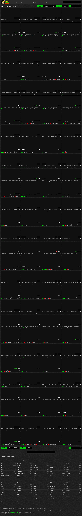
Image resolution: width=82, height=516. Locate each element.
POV (74, 386)
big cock (32, 123)
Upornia (43, 50)
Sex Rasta (5, 2)
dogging (58, 240)
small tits (30, 21)
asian (14, 444)
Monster (51, 465)
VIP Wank (55, 2)
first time (14, 313)
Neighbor (51, 469)
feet (26, 225)
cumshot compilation (12, 269)
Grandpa (35, 458)
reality (26, 35)
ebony (34, 21)
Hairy (35, 463)
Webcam (67, 496)
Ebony (18, 475)
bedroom (48, 123)
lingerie (71, 181)
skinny (50, 79)
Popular (40, 6)
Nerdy (51, 471)
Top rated (35, 2)
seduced (30, 181)
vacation (9, 35)
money (75, 181)
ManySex (2, 400)
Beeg (42, 254)
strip (68, 444)
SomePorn (63, 21)
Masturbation (36, 500)
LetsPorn (63, 254)
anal (79, 50)
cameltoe (35, 50)
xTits (22, 152)
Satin (67, 458)
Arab (2, 467)
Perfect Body (52, 486)
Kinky (35, 484)
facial (46, 444)
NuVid (43, 342)
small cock (58, 79)
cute (5, 196)
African (2, 461)
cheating (12, 196)
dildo (9, 21)
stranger (67, 371)
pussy (46, 21)
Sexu (42, 79)
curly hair (6, 254)
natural (74, 123)
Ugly (67, 486)
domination (47, 94)
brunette (27, 167)
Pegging (51, 484)
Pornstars (48, 2)
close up (12, 21)
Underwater (68, 490)
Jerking (35, 482)
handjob (56, 123)
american (55, 94)
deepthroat (27, 444)
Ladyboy (35, 490)
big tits (25, 152)
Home (18, 2)
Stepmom (68, 473)
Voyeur (67, 494)
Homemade (36, 467)
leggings (73, 21)
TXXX (22, 21)
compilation (78, 21)
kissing (67, 123)
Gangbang (19, 490)
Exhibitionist (19, 479)
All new (23, 2)
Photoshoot (52, 488)
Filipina (18, 480)
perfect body (68, 79)
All (59, 6)
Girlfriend (19, 498)
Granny (35, 460)
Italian (35, 473)
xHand (43, 21)
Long (65, 6)
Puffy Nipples (52, 498)
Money (51, 463)
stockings (46, 79)
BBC (36, 254)
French (18, 484)
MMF (51, 460)
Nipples (51, 473)
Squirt (67, 471)
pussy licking (68, 35)
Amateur (3, 463)
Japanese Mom (37, 477)
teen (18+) (57, 35)
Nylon (51, 475)
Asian (2, 469)
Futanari (19, 488)
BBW (2, 473)
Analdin (2, 35)
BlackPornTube (44, 269)
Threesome (68, 484)
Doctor (18, 469)
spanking (70, 225)
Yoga (67, 501)
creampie (31, 50)
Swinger (67, 477)
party (10, 167)
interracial (38, 21)
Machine (35, 496)
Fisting (18, 482)
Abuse (20, 513)
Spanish (67, 469)
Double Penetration (21, 473)
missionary (68, 21)
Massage (35, 498)
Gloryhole (19, 500)
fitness (5, 181)
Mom (51, 461)
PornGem (43, 167)
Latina (35, 492)
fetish (67, 225)
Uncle (67, 488)
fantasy (26, 21)
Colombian (3, 496)
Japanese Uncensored (38, 479)
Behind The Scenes (5, 475)
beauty (49, 35)
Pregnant (51, 496)
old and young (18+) (15, 342)
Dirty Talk (19, 467)
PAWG (51, 482)
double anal (67, 50)
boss (5, 108)
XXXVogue (23, 196)
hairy (6, 21)
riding (47, 181)
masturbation (53, 21)
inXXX (22, 342)
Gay (18, 492)
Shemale (67, 461)
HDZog (22, 108)
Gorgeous (19, 501)
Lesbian (35, 494)
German (18, 494)
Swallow (67, 475)
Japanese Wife (37, 480)
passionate (47, 298)
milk (6, 342)
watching (46, 327)
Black (2, 479)
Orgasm (51, 479)
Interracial (36, 471)
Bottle (2, 484)
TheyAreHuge (64, 269)
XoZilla (43, 108)
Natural (51, 467)
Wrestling (68, 500)
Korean (35, 488)
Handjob (35, 465)
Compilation (3, 498)
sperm (54, 108)
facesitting (68, 298)
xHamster (3, 94)
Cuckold (19, 461)
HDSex (43, 225)
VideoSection (23, 298)
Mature (35, 501)
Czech (18, 465)
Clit (1, 494)
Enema (18, 477)
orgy (6, 35)
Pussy (51, 500)
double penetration (73, 50)
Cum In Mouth (20, 463)
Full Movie (19, 486)
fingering (76, 94)
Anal (2, 465)
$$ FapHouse (64, 444)
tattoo (9, 50)
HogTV (22, 94)
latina (18, 298)
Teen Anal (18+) (69, 480)
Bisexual (2, 477)
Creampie (19, 458)
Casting (2, 488)
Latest (46, 6)
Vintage (67, 492)
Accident (3, 460)
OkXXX (63, 35)
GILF (18, 496)
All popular (29, 2)
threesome (14, 35)
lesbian (30, 35)
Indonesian (36, 469)
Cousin (2, 501)
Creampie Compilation (21, 460)
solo (49, 21)
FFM (27, 181)
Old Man (51, 477)
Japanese (35, 475)
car (27, 313)
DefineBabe (23, 386)
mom (34, 254)
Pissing (51, 490)
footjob (7, 94)
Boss (2, 482)
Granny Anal (36, 461)
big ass (54, 240)
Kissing (35, 486)
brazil (10, 298)
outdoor (47, 167)
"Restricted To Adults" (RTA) (13, 512)
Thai (67, 482)
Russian (51, 501)
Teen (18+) (68, 479)
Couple (2, 500)
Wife (67, 498)
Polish (51, 492)
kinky (57, 108)
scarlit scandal (67, 196)
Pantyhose (52, 480)
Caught (2, 490)
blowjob (67, 167)
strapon (34, 35)
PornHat (2, 21)
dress (7, 167)
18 (70, 444)
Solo (67, 467)
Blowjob (2, 480)
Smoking (67, 465)
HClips (2, 108)
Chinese (2, 492)
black (53, 35)
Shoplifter (68, 463)
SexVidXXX (23, 181)
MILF (51, 108)
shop (66, 152)
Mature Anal (52, 458)
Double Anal (19, 471)
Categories (42, 2)
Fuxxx (43, 298)
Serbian (67, 460)
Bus (2, 486)
